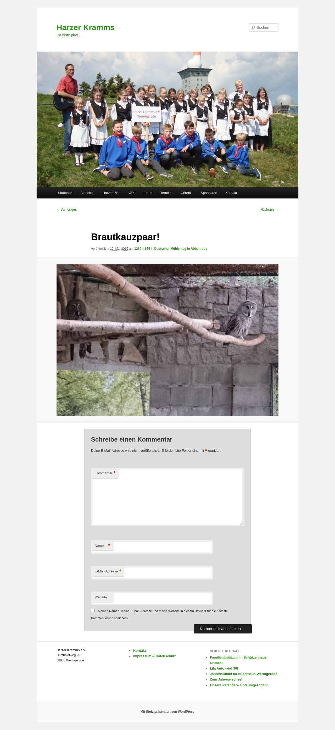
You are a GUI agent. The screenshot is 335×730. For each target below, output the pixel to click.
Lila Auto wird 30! (224, 668)
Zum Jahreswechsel (226, 679)
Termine (166, 193)
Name (102, 546)
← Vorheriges (67, 209)
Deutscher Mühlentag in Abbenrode (180, 248)
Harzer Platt (112, 193)
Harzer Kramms (86, 27)
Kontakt (231, 193)
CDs (132, 193)
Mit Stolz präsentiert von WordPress (167, 712)
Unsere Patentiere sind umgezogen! (239, 685)
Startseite (65, 193)
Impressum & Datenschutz (154, 656)
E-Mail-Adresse (108, 571)
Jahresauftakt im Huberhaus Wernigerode (243, 674)
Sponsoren (209, 193)
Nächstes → (269, 209)
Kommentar (105, 473)
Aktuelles (87, 193)
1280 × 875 (142, 248)
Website (101, 597)
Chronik (187, 193)
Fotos (148, 193)
